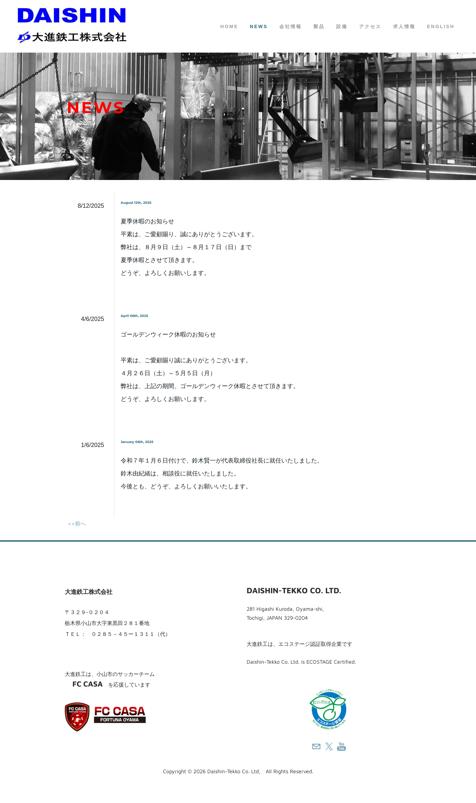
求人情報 (404, 26)
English (441, 26)
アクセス (370, 26)
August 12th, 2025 (136, 203)
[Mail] (316, 746)
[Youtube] (341, 746)
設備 (341, 26)
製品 (319, 26)
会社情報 (290, 26)
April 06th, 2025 (134, 316)
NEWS (259, 26)
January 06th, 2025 (137, 442)
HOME (229, 26)
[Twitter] (329, 746)
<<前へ (77, 523)
